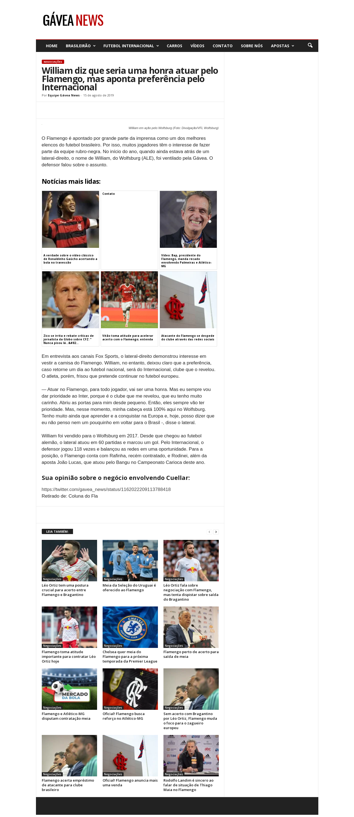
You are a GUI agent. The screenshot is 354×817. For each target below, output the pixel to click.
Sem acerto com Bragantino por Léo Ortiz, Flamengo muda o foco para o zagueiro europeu (190, 720)
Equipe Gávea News (64, 95)
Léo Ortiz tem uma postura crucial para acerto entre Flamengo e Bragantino (65, 590)
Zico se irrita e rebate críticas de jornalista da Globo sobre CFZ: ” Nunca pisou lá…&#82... (68, 339)
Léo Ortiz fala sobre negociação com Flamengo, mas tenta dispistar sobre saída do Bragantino (190, 592)
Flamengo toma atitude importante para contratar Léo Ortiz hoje (69, 656)
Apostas (282, 45)
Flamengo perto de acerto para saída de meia (191, 654)
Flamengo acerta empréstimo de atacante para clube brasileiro (68, 785)
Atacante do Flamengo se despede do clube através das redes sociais (187, 337)
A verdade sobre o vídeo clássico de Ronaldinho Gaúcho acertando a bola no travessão (70, 258)
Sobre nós (252, 45)
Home (52, 45)
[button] (310, 46)
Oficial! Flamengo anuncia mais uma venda (130, 782)
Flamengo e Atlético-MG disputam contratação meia (66, 716)
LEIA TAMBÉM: (57, 531)
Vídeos (197, 45)
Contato (223, 45)
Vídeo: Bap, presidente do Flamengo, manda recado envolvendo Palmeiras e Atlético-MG (186, 260)
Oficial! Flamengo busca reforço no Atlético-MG (124, 716)
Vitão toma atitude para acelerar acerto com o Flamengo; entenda (127, 337)
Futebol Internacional (131, 45)
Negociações (53, 62)
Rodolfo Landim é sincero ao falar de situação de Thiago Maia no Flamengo (188, 785)
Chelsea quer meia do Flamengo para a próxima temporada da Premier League (130, 656)
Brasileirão (81, 45)
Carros (174, 45)
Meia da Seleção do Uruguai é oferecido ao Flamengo (129, 587)
